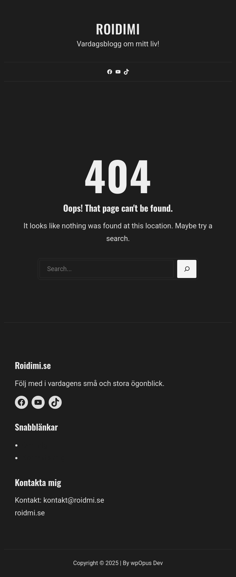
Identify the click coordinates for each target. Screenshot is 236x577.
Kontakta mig (43, 457)
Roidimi (118, 28)
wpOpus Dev (147, 563)
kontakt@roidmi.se (73, 500)
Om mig (35, 445)
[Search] (186, 269)
